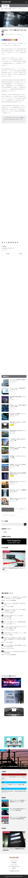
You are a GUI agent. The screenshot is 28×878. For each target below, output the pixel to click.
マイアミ (13, 248)
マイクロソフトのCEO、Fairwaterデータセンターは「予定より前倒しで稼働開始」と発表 (15, 627)
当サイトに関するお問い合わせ (14, 866)
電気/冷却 (11, 612)
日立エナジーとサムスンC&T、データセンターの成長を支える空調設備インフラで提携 (15, 610)
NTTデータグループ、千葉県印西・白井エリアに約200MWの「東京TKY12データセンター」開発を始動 (15, 598)
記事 (22, 117)
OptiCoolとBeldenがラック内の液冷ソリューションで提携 (15, 632)
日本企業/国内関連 (13, 600)
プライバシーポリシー (14, 864)
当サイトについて (14, 860)
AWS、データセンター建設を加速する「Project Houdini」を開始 (15, 604)
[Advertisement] (14, 182)
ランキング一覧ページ (23, 769)
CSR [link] (3, 81)
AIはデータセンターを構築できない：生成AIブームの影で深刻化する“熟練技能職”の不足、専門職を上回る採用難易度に (15, 639)
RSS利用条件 (14, 862)
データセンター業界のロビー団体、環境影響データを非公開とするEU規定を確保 (15, 646)
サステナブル (12, 648)
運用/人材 (11, 642)
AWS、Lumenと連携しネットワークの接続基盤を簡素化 (14, 621)
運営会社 (14, 868)
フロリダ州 (9, 248)
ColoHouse (5, 248)
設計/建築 (5, 5)
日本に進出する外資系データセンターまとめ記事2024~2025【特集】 (13, 616)
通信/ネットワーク (13, 623)
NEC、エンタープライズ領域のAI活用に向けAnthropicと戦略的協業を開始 (15, 652)
